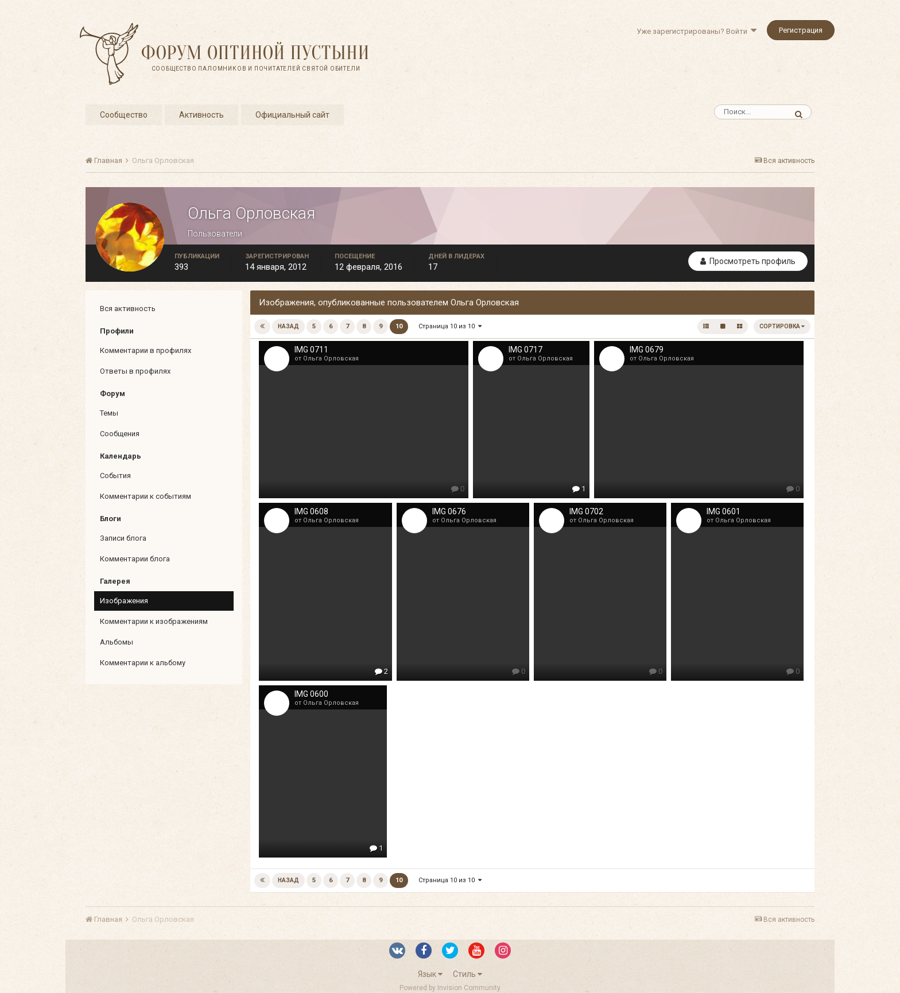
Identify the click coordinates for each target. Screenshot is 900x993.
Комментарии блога (135, 558)
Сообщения (119, 433)
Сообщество (124, 114)
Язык (430, 974)
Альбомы (116, 642)
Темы (109, 413)
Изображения (124, 600)
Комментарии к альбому (142, 662)
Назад (288, 326)
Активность (201, 114)
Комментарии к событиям (145, 496)
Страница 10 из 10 (450, 326)
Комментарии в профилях (145, 350)
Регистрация (801, 30)
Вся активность (128, 308)
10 (398, 326)
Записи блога (123, 538)
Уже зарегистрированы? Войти (697, 31)
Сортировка (782, 326)
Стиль (467, 974)
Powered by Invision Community (450, 988)
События (115, 475)
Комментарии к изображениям (154, 621)
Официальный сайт (292, 114)
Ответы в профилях (135, 371)
